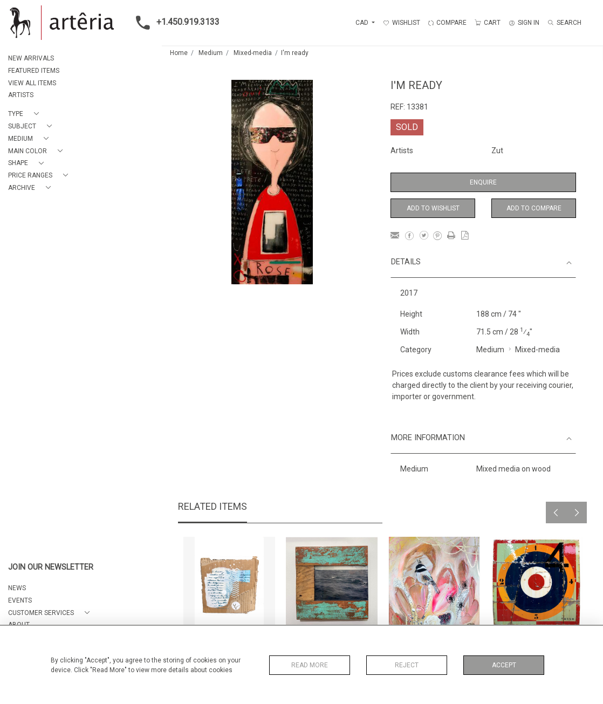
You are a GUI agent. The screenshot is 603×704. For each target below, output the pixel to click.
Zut (497, 150)
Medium (210, 53)
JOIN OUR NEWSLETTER (50, 567)
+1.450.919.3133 (174, 23)
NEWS (17, 588)
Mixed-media (253, 53)
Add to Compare (533, 208)
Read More (309, 665)
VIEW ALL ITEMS (32, 83)
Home (179, 53)
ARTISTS (20, 95)
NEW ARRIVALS (31, 58)
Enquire (483, 182)
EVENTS (20, 600)
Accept (504, 665)
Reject (407, 665)
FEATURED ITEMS (33, 70)
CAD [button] (362, 22)
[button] (25, 114)
